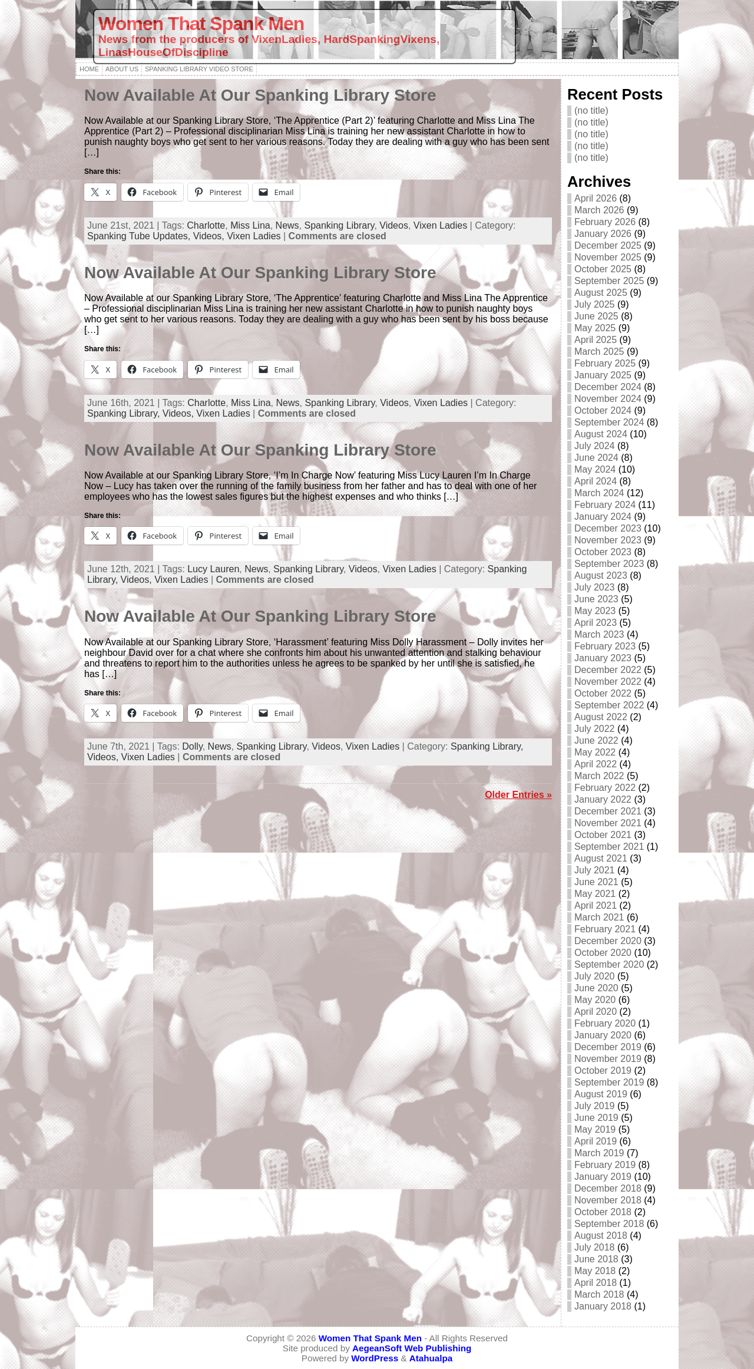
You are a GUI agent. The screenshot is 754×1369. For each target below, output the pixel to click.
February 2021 (605, 929)
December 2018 (607, 1188)
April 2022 (595, 764)
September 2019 (609, 1082)
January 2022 (602, 799)
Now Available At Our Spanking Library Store (260, 95)
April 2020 (595, 1012)
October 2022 (602, 693)
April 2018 (595, 1283)
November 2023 (607, 540)
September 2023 (609, 564)
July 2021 (594, 870)
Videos (393, 225)
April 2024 (595, 481)
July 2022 (594, 729)
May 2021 (595, 894)
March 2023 (599, 634)
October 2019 (602, 1070)
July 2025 (594, 304)
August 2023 (600, 575)
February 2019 (605, 1165)
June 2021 (596, 882)
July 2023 (594, 587)
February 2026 (605, 222)
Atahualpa (430, 1358)
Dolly (192, 746)
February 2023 (605, 646)
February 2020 (605, 1023)
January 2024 (602, 517)
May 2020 (595, 1000)
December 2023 (607, 528)
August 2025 (600, 293)
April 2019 (595, 1141)
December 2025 (607, 245)
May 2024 (595, 469)
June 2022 (596, 740)
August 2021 (600, 858)
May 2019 (595, 1129)
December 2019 (607, 1047)
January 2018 (602, 1306)
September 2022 (609, 705)
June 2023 (596, 599)
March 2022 (599, 776)
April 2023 (595, 623)
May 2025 (595, 328)
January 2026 (602, 234)
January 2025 (602, 375)
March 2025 (599, 352)
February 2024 (605, 505)
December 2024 (607, 387)
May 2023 (595, 611)
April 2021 (595, 905)
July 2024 (594, 446)
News (287, 225)
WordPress (374, 1358)
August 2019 (600, 1094)
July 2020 (594, 976)
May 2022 (595, 752)
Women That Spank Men (201, 23)
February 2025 (605, 363)
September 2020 (609, 964)
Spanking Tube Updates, (140, 236)
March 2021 (599, 917)
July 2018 (594, 1247)
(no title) (591, 110)
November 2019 (607, 1059)
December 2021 (607, 811)
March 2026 (599, 210)
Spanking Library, (125, 413)
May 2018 (595, 1271)
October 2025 (602, 269)
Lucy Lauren (213, 569)
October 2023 (602, 552)
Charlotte (206, 225)
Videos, (210, 236)
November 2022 (607, 682)
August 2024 (600, 434)
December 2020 (607, 941)
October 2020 (602, 953)
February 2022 (605, 788)
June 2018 (596, 1259)
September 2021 (609, 847)
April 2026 (595, 198)
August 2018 (600, 1236)
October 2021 (602, 835)
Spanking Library (340, 225)
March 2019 (599, 1153)
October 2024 (602, 410)
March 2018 (599, 1294)
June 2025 (596, 316)
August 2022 (600, 717)
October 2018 (602, 1212)
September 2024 (609, 422)
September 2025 (609, 281)
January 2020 (602, 1035)
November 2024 (607, 399)
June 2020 (596, 988)
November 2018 (607, 1200)
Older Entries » (518, 795)
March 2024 (599, 493)
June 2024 (596, 458)
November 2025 (607, 257)
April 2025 (595, 340)
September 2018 (609, 1224)
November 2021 (607, 823)
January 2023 (602, 658)
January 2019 (602, 1177)
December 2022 (607, 670)
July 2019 (594, 1106)
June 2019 (596, 1118)
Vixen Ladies (440, 225)
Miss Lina (250, 225)
